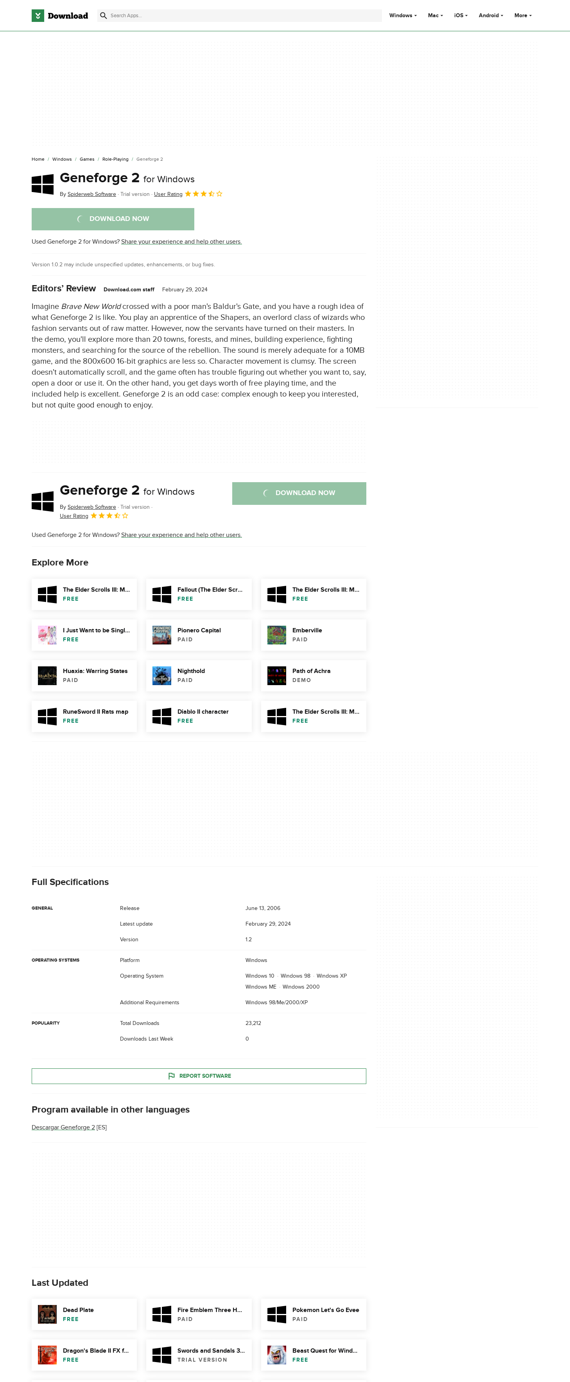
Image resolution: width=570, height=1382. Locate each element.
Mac (433, 15)
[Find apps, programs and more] (239, 15)
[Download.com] (60, 15)
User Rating (188, 193)
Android (489, 15)
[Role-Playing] (115, 159)
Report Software (199, 1075)
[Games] (87, 159)
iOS (458, 15)
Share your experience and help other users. (181, 242)
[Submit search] (103, 15)
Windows (400, 15)
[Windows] (62, 159)
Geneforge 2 (127, 178)
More (524, 15)
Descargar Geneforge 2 (63, 1127)
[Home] (38, 159)
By (88, 194)
